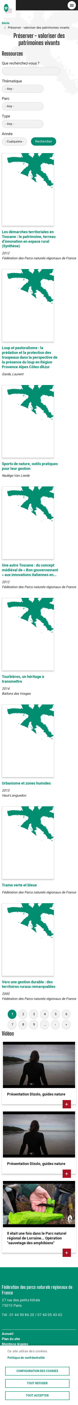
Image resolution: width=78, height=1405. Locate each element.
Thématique (12, 81)
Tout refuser (37, 1383)
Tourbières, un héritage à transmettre (23, 679)
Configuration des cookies (37, 1371)
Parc (5, 98)
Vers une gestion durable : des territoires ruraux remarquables (28, 984)
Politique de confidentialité (26, 1358)
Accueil (7, 1334)
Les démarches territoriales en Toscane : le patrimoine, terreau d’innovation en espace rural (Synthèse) (29, 239)
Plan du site (11, 1339)
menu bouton (72, 5)
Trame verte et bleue (19, 885)
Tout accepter (37, 1396)
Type (6, 116)
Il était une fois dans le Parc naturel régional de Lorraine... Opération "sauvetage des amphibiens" (36, 1238)
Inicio (5, 23)
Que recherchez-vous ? (21, 63)
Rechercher (43, 141)
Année (7, 133)
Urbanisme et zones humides (26, 783)
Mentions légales (15, 1344)
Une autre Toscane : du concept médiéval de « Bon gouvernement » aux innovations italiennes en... (30, 570)
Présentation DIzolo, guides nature (36, 1094)
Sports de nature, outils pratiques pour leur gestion (30, 466)
